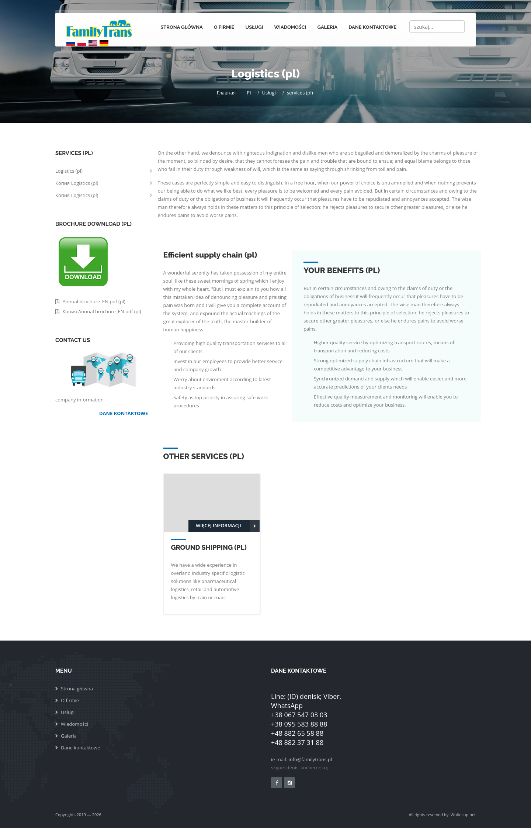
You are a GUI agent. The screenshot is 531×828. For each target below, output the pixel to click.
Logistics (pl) (69, 171)
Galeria (327, 27)
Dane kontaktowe (372, 27)
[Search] (437, 26)
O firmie (224, 27)
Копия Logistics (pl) (76, 183)
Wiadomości (290, 27)
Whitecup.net (463, 814)
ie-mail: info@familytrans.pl (301, 759)
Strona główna (181, 27)
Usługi (254, 27)
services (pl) (301, 92)
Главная (227, 92)
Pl (250, 92)
